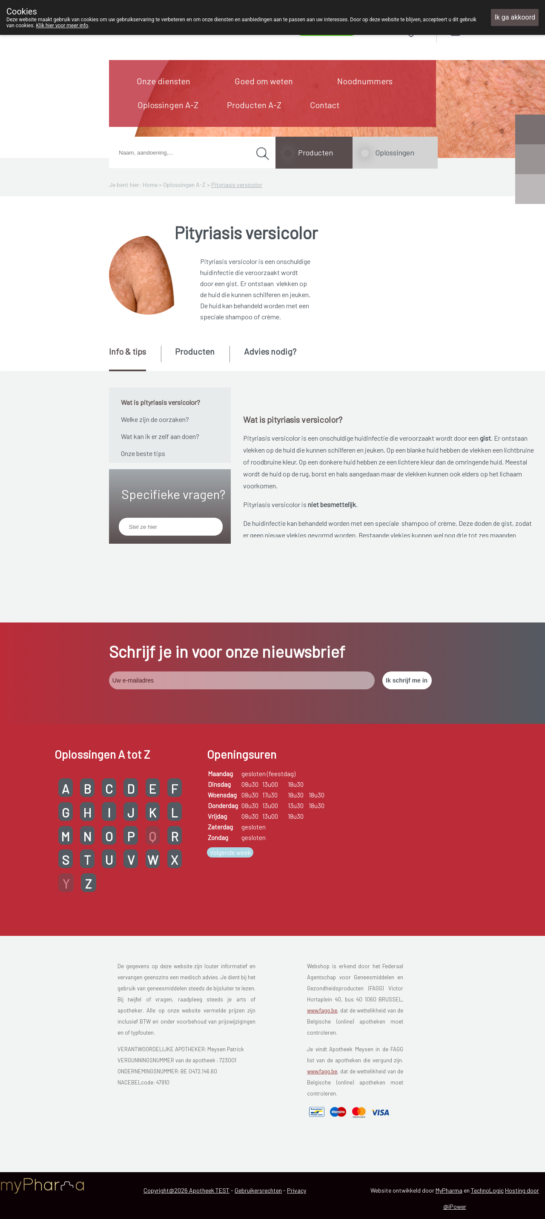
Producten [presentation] (195, 351)
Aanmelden (485, 30)
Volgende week (230, 852)
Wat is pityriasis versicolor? (160, 402)
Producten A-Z (254, 105)
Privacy (296, 1190)
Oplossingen (394, 152)
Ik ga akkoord (514, 17)
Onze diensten (163, 81)
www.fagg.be (322, 1010)
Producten (315, 152)
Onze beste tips (143, 453)
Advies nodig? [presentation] (270, 351)
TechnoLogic (487, 1190)
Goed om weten (264, 81)
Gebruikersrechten (258, 1190)
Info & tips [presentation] (127, 351)
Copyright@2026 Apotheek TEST (186, 1190)
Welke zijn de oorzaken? (155, 419)
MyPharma (449, 1190)
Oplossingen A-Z (168, 105)
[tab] (134, 358)
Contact (324, 105)
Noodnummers (365, 81)
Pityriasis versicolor (236, 184)
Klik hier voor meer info (62, 26)
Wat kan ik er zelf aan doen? (160, 436)
